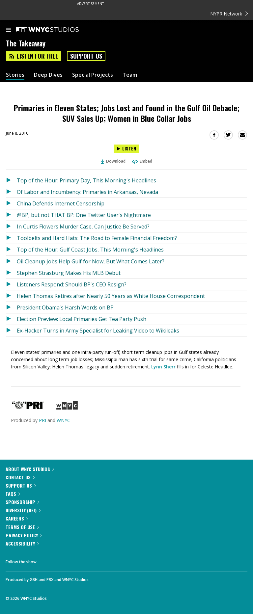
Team (130, 75)
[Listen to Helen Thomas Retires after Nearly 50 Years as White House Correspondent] (11, 296)
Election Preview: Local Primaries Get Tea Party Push (81, 319)
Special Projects (92, 75)
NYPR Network (229, 14)
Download (113, 161)
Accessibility (22, 543)
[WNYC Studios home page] (55, 30)
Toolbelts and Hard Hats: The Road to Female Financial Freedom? (97, 238)
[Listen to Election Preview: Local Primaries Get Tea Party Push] (11, 319)
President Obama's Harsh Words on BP (65, 307)
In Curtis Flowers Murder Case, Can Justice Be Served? (83, 226)
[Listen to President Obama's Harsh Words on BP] (11, 307)
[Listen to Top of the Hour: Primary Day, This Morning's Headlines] (11, 180)
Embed (141, 161)
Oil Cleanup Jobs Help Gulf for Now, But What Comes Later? (90, 261)
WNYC (63, 420)
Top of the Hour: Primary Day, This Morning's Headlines (86, 180)
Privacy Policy (24, 535)
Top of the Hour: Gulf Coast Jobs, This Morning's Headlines (90, 249)
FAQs (13, 493)
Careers (17, 518)
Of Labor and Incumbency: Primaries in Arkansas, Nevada (87, 192)
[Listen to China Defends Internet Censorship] (11, 203)
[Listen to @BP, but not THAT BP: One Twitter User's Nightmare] (11, 215)
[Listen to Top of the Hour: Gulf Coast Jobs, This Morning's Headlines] (11, 249)
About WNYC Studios (30, 469)
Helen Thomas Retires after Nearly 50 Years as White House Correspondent (111, 296)
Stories (15, 75)
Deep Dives (48, 75)
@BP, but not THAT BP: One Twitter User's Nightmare (84, 215)
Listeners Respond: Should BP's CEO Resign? (71, 284)
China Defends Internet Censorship (60, 203)
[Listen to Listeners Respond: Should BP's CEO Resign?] (11, 284)
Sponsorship (22, 501)
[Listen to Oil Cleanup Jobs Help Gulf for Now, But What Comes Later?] (11, 261)
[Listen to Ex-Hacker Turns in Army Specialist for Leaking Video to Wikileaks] (11, 330)
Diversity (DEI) (23, 510)
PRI (42, 420)
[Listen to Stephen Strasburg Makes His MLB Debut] (11, 273)
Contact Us (20, 477)
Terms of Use (22, 526)
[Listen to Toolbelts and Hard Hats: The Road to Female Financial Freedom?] (11, 238)
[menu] (8, 30)
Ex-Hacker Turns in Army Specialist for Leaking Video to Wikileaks (98, 330)
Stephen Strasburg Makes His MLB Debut (69, 273)
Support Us (86, 56)
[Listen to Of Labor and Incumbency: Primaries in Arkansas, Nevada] (11, 192)
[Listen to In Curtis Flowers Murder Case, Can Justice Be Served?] (11, 226)
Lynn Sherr (163, 366)
